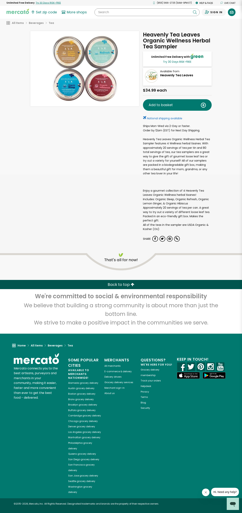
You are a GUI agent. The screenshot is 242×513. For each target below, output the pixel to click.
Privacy (145, 391)
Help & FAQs (204, 3)
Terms (144, 397)
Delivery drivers (113, 376)
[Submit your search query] (195, 12)
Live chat (228, 3)
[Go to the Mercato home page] (17, 11)
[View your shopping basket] (232, 12)
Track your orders (151, 380)
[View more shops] (75, 12)
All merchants (112, 365)
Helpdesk (146, 386)
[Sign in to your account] (214, 12)
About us (109, 393)
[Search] (147, 12)
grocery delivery (83, 383)
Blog (143, 402)
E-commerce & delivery (118, 371)
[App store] (188, 375)
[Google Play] (214, 375)
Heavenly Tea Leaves (176, 75)
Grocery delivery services (118, 382)
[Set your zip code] (44, 12)
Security (145, 408)
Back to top (121, 284)
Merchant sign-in (114, 387)
